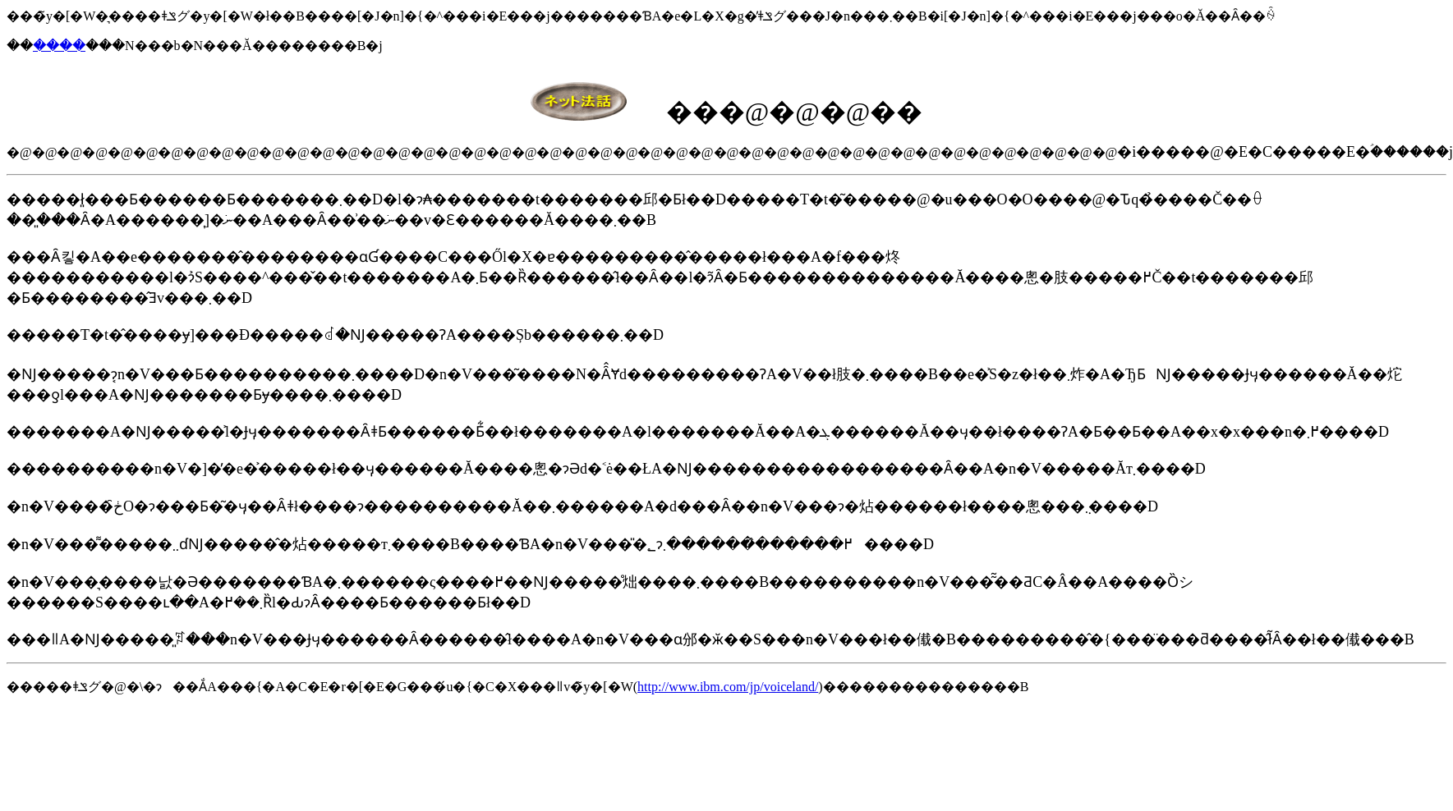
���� (59, 46)
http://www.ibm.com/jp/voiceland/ (727, 687)
